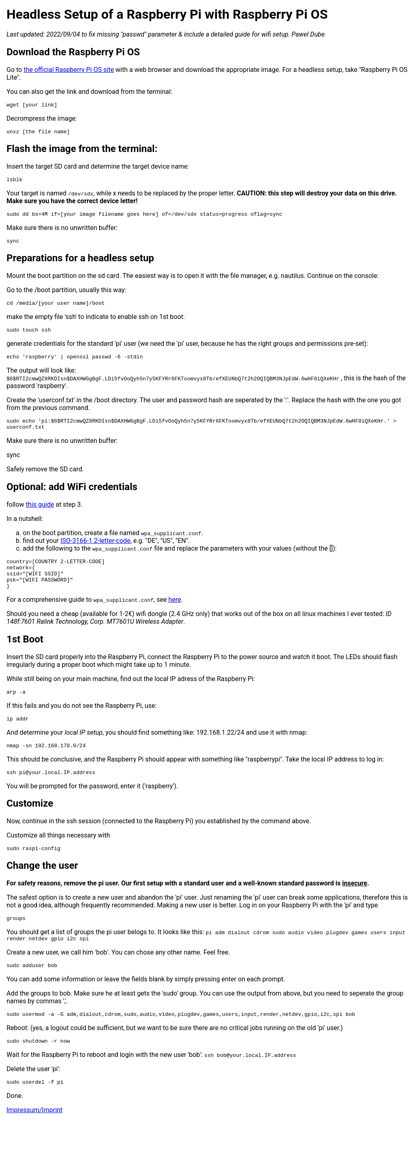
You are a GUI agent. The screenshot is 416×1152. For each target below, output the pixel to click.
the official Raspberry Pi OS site (69, 70)
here (174, 618)
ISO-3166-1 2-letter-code (95, 553)
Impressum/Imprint (34, 1141)
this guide (40, 517)
